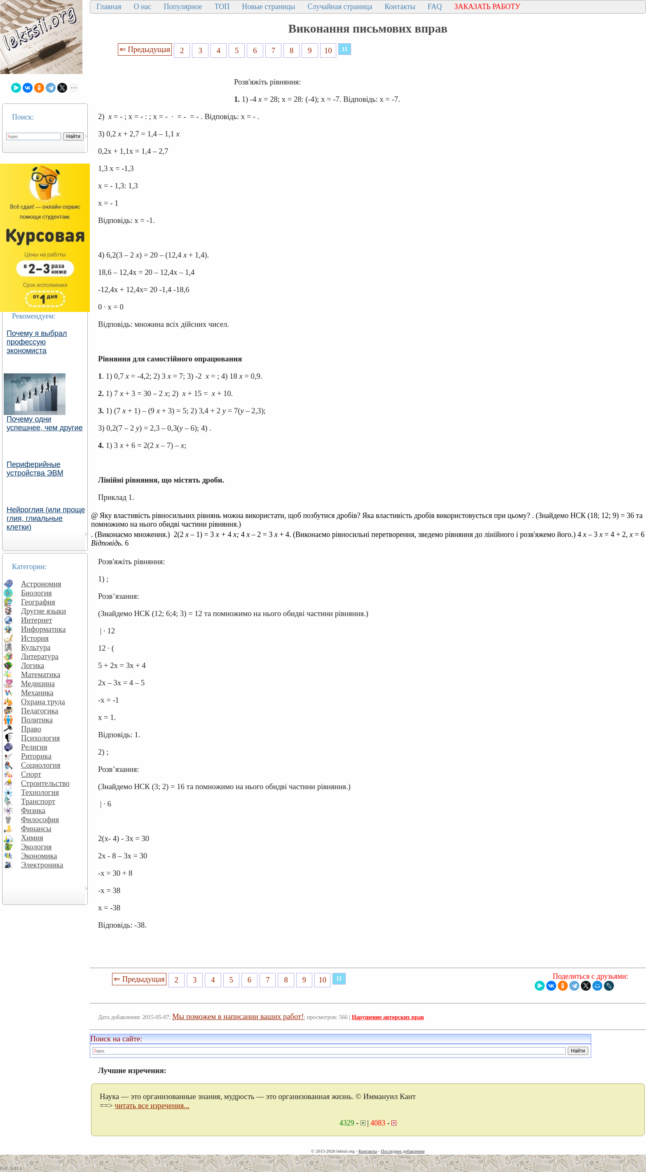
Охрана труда (43, 701)
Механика (37, 692)
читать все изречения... (152, 1105)
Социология (41, 765)
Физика (33, 810)
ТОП (222, 6)
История (35, 638)
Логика (32, 665)
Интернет (36, 620)
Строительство (45, 783)
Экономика (39, 855)
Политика (37, 719)
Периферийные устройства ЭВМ (35, 468)
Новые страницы (268, 6)
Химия (32, 837)
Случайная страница (339, 6)
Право (31, 728)
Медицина (38, 683)
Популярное (183, 6)
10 (328, 50)
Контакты (399, 6)
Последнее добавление (402, 1151)
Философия (40, 819)
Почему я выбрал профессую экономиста (37, 342)
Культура (36, 647)
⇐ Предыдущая (145, 49)
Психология (40, 738)
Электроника (42, 864)
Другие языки (43, 611)
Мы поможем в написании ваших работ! (238, 1016)
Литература (40, 656)
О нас (142, 6)
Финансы (36, 828)
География (38, 602)
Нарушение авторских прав (388, 1017)
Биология (36, 592)
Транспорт (38, 801)
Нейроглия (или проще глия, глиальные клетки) (46, 518)
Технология (40, 792)
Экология (36, 846)
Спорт (31, 774)
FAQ (435, 6)
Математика (41, 674)
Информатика (43, 629)
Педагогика (40, 710)
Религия (34, 747)
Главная (108, 6)
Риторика (36, 756)
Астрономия (41, 583)
